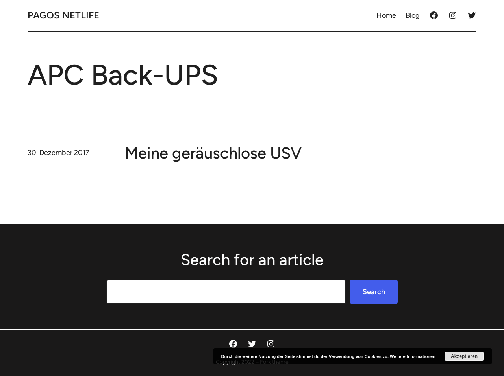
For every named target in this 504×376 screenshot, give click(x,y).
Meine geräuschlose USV (213, 153)
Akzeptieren (464, 356)
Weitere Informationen (412, 356)
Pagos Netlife (63, 15)
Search (374, 292)
